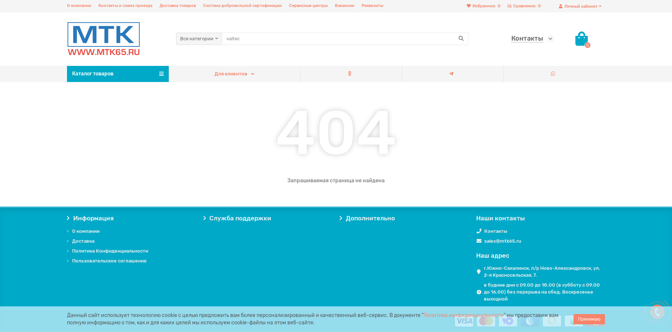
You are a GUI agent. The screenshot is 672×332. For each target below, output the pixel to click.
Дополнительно (367, 218)
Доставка (83, 241)
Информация (90, 218)
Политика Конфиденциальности (110, 251)
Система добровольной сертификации (242, 5)
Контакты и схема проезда (125, 5)
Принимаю (589, 319)
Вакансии (344, 5)
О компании (79, 5)
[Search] (345, 39)
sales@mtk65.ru (502, 241)
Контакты (495, 231)
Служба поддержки (238, 218)
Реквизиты (372, 5)
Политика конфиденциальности (463, 315)
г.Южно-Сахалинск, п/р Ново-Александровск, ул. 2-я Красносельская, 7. (542, 271)
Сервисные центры (308, 5)
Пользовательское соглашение (109, 261)
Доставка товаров (178, 5)
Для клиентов (230, 74)
